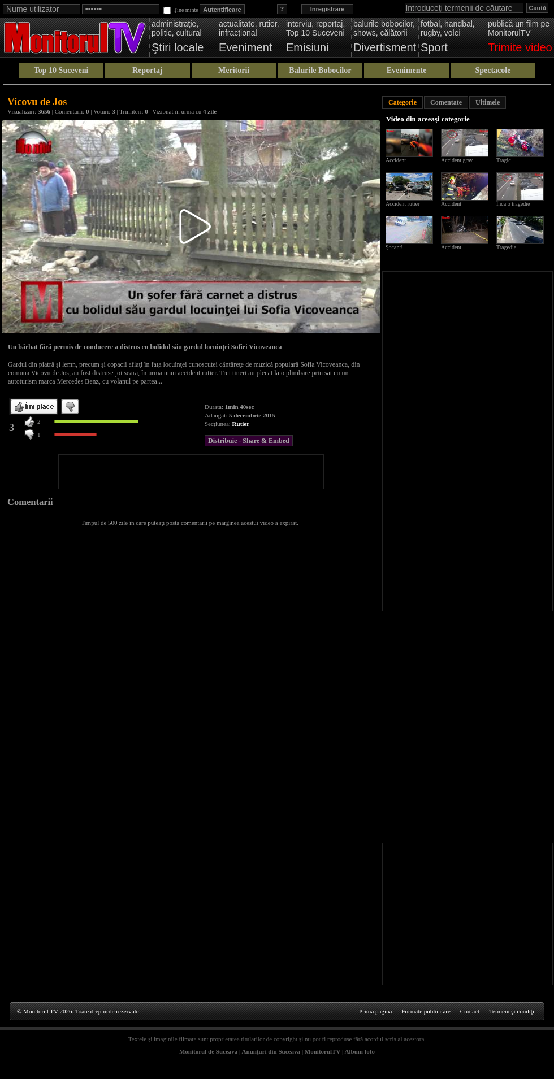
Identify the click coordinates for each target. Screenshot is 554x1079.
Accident (396, 160)
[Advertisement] (191, 472)
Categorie (402, 102)
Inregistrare (327, 9)
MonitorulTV (322, 1051)
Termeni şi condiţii (512, 1011)
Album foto (360, 1051)
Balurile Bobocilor (320, 70)
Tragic (503, 160)
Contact (469, 1011)
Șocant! (394, 247)
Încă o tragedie (513, 204)
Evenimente (407, 70)
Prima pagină (375, 1011)
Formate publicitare (425, 1011)
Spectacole (492, 70)
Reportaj (147, 70)
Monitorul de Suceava (208, 1051)
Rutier (241, 423)
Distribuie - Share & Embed (248, 441)
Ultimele (487, 102)
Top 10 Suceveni (61, 70)
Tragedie (506, 247)
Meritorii (233, 70)
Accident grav (457, 160)
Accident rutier (402, 204)
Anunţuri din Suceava (271, 1051)
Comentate (446, 102)
